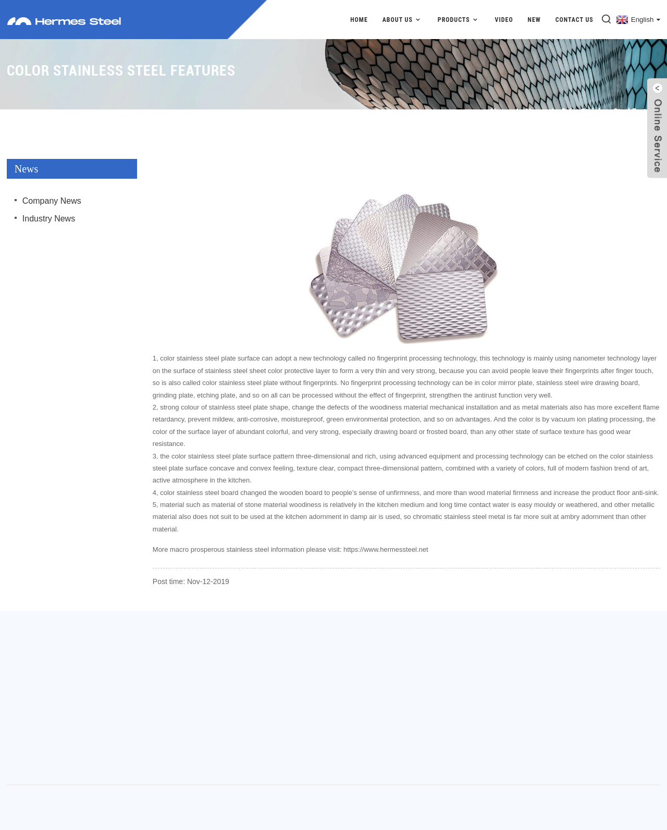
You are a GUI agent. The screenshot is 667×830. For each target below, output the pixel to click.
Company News (51, 200)
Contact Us (574, 19)
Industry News (48, 218)
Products (459, 19)
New (534, 19)
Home (359, 19)
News (535, 112)
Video (504, 19)
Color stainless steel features (610, 112)
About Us (402, 19)
